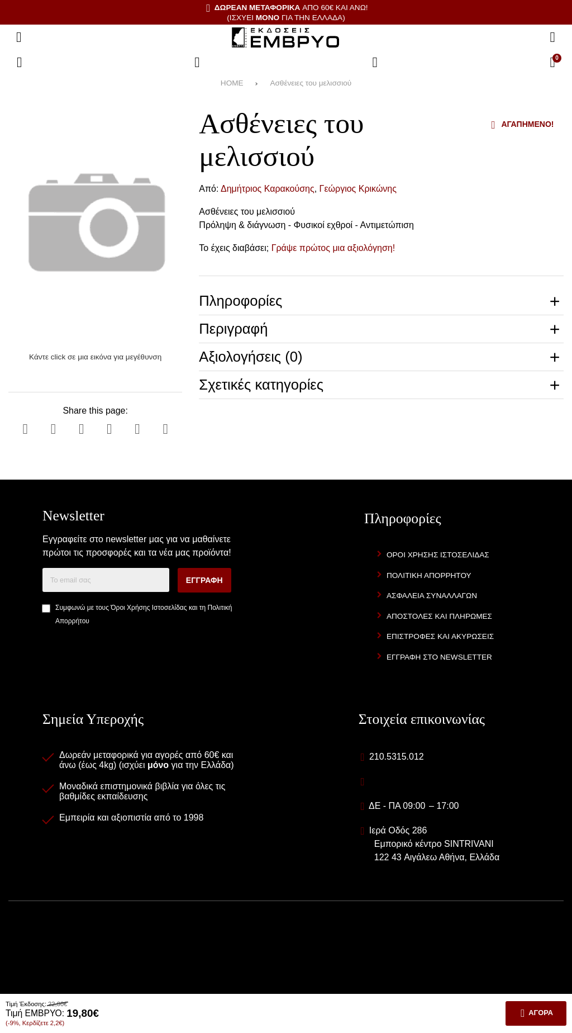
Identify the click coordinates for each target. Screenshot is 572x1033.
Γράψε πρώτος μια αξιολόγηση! (333, 248)
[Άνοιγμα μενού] (19, 37)
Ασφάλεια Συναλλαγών (432, 595)
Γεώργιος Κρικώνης (358, 188)
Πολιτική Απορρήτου (429, 575)
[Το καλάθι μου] (552, 63)
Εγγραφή (204, 580)
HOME (232, 83)
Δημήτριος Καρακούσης (267, 188)
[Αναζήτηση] (552, 37)
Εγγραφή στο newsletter (439, 657)
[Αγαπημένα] (197, 63)
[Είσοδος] (375, 63)
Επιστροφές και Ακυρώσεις (440, 636)
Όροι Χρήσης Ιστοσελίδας (149, 608)
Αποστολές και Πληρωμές (439, 616)
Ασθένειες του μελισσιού (310, 83)
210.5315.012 (396, 756)
